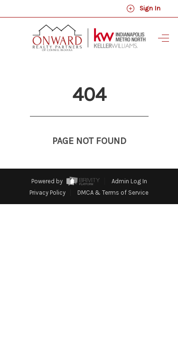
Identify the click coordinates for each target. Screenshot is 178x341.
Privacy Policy (47, 175)
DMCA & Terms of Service (113, 175)
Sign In (143, 8)
